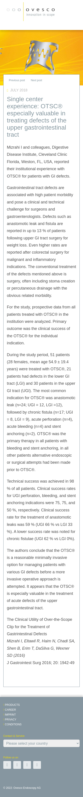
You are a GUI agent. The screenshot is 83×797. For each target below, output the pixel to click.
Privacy (10, 719)
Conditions (13, 724)
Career (10, 709)
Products (12, 704)
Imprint (10, 714)
